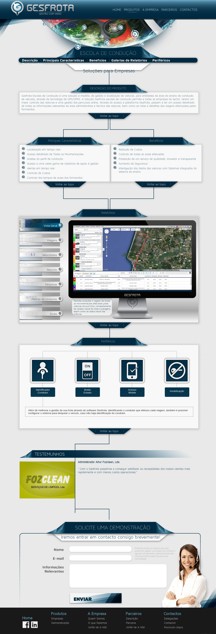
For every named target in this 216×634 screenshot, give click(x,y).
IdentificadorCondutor (43, 390)
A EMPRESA (151, 9)
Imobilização (177, 390)
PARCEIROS (169, 9)
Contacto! (170, 619)
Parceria (131, 619)
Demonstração (60, 619)
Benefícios (97, 60)
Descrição (30, 60)
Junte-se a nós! (97, 624)
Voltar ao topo (109, 115)
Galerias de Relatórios (129, 60)
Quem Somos (96, 615)
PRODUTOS (132, 9)
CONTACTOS (188, 9)
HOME (117, 9)
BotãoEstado (87, 390)
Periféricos (161, 60)
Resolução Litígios (173, 624)
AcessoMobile (132, 390)
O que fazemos (97, 619)
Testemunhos (33, 64)
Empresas (57, 615)
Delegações (171, 615)
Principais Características (63, 60)
